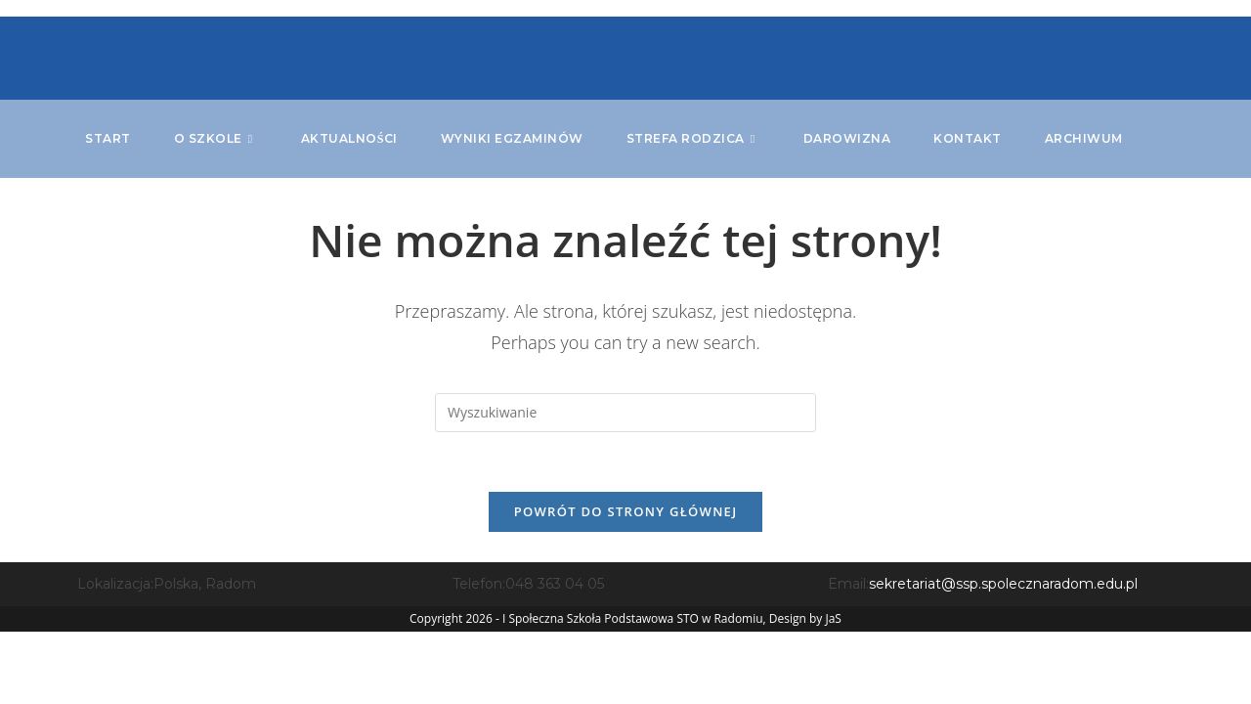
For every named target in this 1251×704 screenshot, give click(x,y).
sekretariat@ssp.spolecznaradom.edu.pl (1003, 584)
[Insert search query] (625, 412)
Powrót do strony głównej (626, 511)
